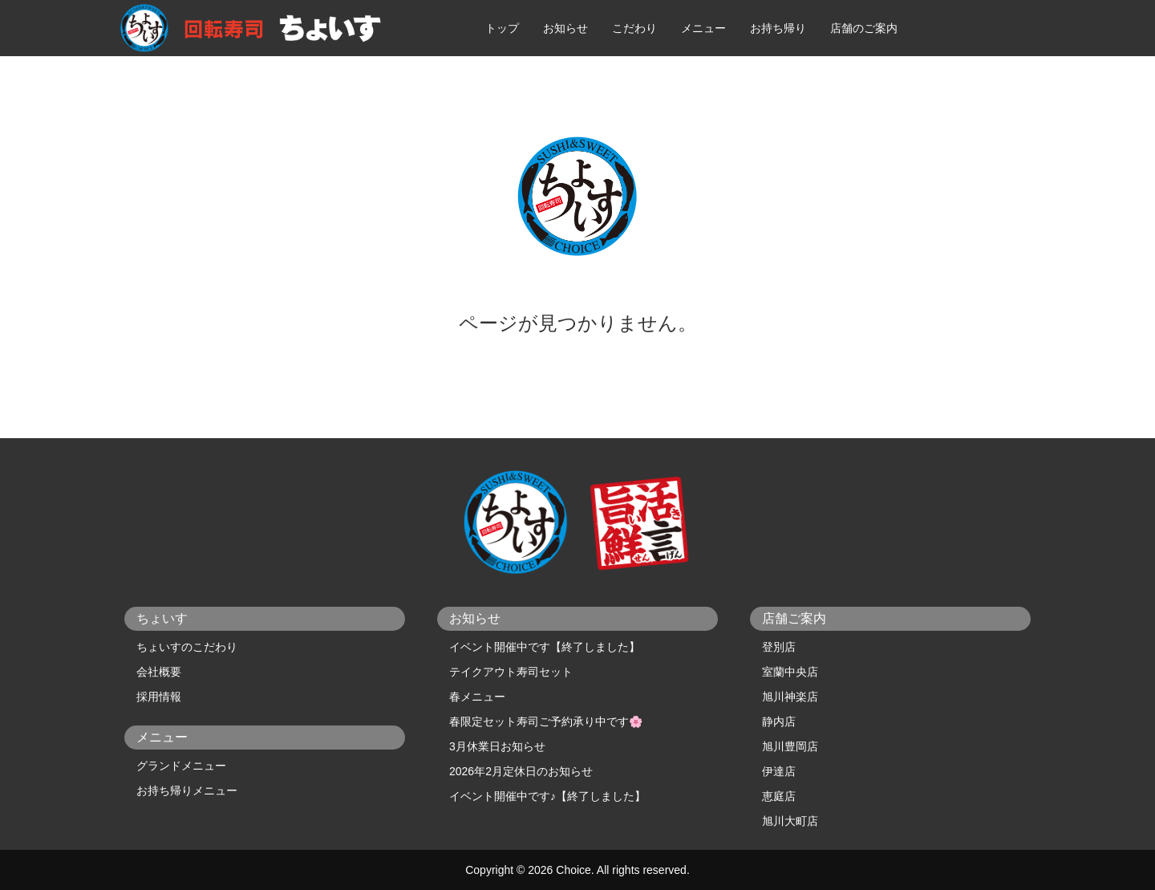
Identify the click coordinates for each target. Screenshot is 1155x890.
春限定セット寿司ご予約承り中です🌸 (545, 721)
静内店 (779, 721)
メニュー (703, 28)
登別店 (779, 646)
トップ (502, 28)
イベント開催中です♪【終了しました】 (547, 796)
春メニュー (477, 696)
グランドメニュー (181, 765)
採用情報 (158, 696)
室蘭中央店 (790, 671)
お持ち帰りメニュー (186, 790)
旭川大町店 (790, 821)
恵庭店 (779, 796)
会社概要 (158, 671)
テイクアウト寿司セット (511, 671)
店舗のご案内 (864, 28)
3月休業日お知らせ (497, 746)
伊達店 (779, 771)
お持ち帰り (778, 28)
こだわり (634, 28)
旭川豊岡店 (790, 746)
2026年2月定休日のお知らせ (521, 771)
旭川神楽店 (790, 696)
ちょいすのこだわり (186, 646)
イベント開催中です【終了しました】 (544, 646)
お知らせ (565, 28)
